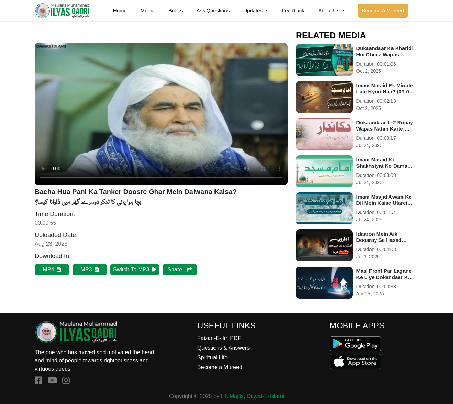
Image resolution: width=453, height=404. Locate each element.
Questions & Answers (223, 348)
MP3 (90, 269)
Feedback (293, 10)
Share (179, 269)
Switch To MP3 (134, 269)
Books (175, 10)
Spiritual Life (212, 357)
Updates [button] (253, 10)
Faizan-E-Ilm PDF (219, 338)
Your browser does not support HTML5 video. (161, 114)
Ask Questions (213, 10)
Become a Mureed (219, 367)
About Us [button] (329, 10)
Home (120, 10)
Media (148, 10)
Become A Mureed (383, 10)
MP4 (52, 269)
